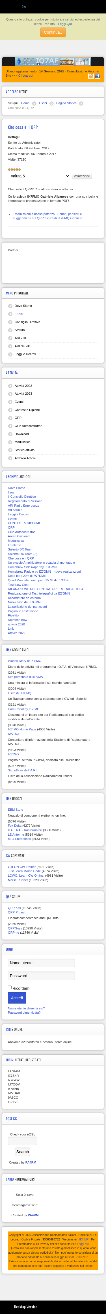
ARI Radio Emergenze (23, 505)
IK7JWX (13, 754)
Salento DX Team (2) (22, 554)
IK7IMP (84, 1239)
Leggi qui (83, 1244)
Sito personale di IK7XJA (25, 676)
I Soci (19, 314)
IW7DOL (14, 733)
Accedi (17, 998)
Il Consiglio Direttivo (22, 496)
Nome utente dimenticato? (26, 1008)
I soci (11, 492)
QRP (18, 417)
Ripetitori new (17, 619)
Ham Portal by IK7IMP (23, 709)
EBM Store (15, 809)
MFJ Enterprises (19, 838)
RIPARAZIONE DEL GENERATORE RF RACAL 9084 (45, 589)
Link (11, 628)
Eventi (19, 401)
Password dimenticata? (24, 1012)
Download (22, 434)
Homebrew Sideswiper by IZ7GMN (32, 567)
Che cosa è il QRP (21, 558)
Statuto (20, 330)
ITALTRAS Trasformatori (25, 830)
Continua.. (53, 32)
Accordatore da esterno (24, 598)
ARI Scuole (23, 346)
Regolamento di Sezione (25, 501)
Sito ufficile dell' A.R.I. (23, 770)
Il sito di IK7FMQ (19, 693)
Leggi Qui (65, 24)
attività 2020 (16, 624)
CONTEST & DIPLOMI (24, 523)
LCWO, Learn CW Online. (26, 875)
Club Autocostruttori (28, 426)
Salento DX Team (20, 549)
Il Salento (14, 545)
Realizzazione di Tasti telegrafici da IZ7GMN (39, 593)
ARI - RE (21, 338)
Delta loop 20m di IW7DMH (27, 575)
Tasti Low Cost (18, 584)
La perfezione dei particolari (27, 606)
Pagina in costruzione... (24, 611)
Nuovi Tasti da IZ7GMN (24, 602)
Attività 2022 (23, 385)
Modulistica (23, 442)
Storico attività (24, 450)
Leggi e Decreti (25, 354)
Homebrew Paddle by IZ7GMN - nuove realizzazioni (44, 571)
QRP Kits (14, 907)
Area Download (19, 536)
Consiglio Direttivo (27, 322)
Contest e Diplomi (27, 410)
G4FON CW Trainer (22, 867)
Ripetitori (14, 615)
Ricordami (21, 988)
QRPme (13, 932)
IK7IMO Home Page (22, 729)
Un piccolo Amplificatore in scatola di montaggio (41, 562)
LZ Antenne (16, 834)
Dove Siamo (23, 305)
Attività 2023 (23, 393)
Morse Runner (18, 880)
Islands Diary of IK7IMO (24, 660)
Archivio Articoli (25, 458)
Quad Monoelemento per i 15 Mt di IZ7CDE (38, 580)
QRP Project (16, 912)
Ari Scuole (15, 509)
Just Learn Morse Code (24, 871)
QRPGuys (15, 928)
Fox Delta (14, 825)
